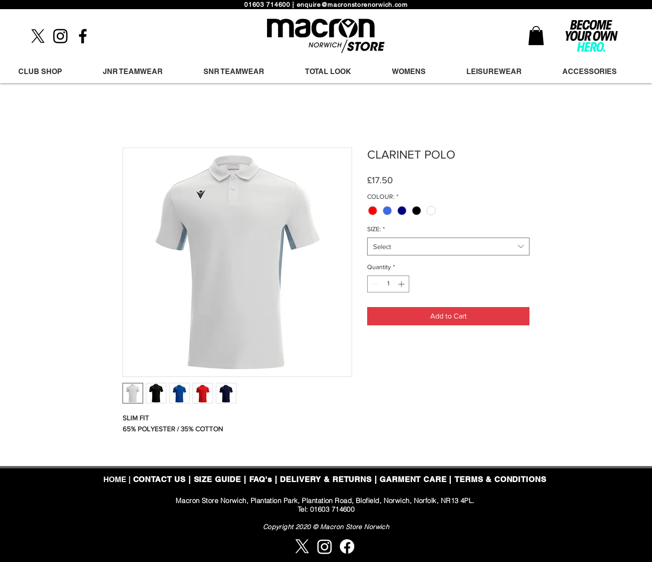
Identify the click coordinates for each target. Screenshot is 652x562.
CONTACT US (159, 479)
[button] (536, 35)
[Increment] (402, 284)
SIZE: (376, 229)
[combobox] (448, 246)
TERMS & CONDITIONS (500, 479)
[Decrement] (374, 284)
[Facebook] (82, 36)
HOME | (118, 479)
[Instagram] (60, 36)
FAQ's (260, 479)
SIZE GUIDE (217, 479)
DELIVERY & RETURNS (325, 479)
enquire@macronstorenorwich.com (352, 4)
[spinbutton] (388, 284)
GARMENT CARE (412, 479)
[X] (38, 36)
